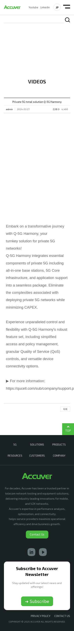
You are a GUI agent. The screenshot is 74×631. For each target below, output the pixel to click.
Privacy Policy (40, 616)
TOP (68, 431)
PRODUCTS (59, 444)
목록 (65, 409)
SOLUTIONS (37, 444)
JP (57, 7)
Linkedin (45, 7)
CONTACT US (62, 616)
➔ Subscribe (37, 601)
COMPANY (59, 455)
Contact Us (37, 534)
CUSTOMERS (37, 455)
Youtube (33, 7)
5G (15, 444)
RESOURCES (15, 455)
